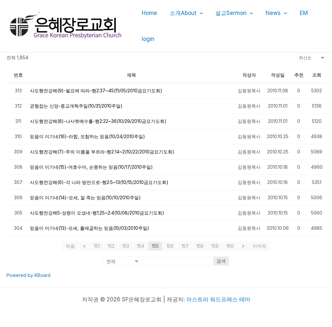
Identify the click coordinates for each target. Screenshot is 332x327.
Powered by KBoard (28, 275)
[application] (197, 13)
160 (230, 246)
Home (148, 13)
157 (185, 246)
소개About (184, 13)
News (271, 13)
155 (155, 246)
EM (297, 13)
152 (111, 246)
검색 (220, 261)
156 (170, 246)
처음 (71, 246)
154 (140, 246)
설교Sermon (230, 13)
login (147, 39)
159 (215, 246)
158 (200, 246)
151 (97, 246)
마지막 (259, 246)
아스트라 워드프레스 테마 (218, 299)
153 (125, 246)
